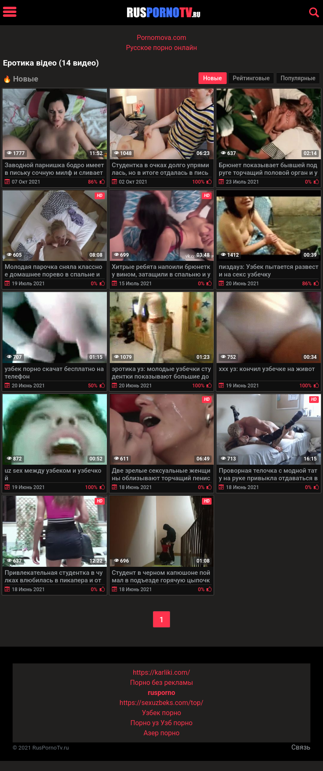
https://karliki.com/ (161, 672)
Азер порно (161, 733)
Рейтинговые (251, 78)
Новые (212, 78)
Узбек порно (161, 713)
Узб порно (177, 723)
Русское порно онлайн (161, 48)
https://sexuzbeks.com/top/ (161, 703)
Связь (300, 747)
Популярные (298, 78)
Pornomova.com (161, 38)
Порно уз (144, 723)
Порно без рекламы (161, 683)
